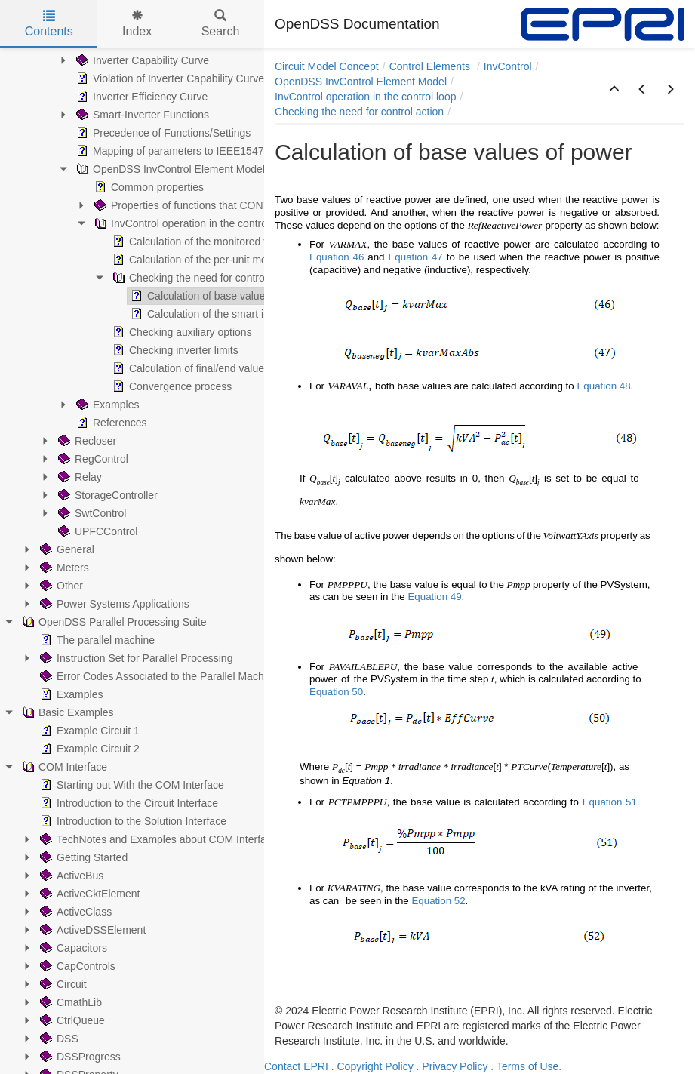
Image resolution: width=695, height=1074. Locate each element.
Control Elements (431, 66)
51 (631, 802)
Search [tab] (220, 24)
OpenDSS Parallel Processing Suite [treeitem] (113, 622)
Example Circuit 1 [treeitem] (88, 731)
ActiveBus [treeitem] (70, 875)
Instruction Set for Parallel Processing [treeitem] (134, 658)
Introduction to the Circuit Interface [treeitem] (127, 803)
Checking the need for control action (359, 112)
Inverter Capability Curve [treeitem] (141, 60)
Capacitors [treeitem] (72, 948)
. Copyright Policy (372, 1066)
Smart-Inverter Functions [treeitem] (141, 115)
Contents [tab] (49, 24)
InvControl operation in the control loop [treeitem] (191, 223)
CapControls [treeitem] (76, 966)
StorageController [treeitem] (106, 495)
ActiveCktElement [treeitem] (88, 894)
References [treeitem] (110, 423)
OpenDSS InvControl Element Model (361, 81)
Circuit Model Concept (327, 66)
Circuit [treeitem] (62, 984)
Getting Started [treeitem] (82, 857)
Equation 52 (438, 900)
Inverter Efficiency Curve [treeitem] (140, 97)
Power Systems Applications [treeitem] (113, 604)
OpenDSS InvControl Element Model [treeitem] (169, 169)
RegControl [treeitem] (91, 459)
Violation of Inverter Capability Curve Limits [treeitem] (183, 78)
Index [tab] (137, 24)
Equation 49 (434, 596)
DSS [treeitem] (57, 1038)
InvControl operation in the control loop (365, 97)
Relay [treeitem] (78, 477)
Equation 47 (415, 257)
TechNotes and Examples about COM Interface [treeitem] (157, 839)
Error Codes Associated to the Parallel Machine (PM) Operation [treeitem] (195, 676)
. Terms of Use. (525, 1066)
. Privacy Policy (452, 1066)
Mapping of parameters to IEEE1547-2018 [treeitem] (182, 151)
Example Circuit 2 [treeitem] (88, 749)
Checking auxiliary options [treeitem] (180, 332)
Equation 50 (336, 691)
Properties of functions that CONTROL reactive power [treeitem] (226, 205)
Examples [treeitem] (106, 404)
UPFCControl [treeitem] (96, 531)
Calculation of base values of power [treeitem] (221, 296)
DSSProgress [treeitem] (79, 1057)
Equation (603, 802)
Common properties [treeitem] (147, 187)
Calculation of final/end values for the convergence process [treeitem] (257, 368)
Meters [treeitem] (63, 568)
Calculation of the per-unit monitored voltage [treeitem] (223, 260)
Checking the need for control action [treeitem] (203, 278)
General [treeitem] (65, 549)
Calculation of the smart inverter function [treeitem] (232, 314)
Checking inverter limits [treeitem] (173, 350)
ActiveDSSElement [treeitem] (91, 930)
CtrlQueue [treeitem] (71, 1020)
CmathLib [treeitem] (69, 1002)
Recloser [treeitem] (85, 441)
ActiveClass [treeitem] (74, 912)
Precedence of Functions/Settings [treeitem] (162, 133)
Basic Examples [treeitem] (66, 712)
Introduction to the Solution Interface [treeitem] (131, 821)
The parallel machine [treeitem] (96, 640)
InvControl (508, 66)
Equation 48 (603, 386)
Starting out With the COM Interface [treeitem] (130, 785)
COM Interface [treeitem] (63, 767)
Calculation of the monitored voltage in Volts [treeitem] (221, 241)
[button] (614, 90)
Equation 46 (336, 257)
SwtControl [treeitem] (90, 513)
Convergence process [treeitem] (170, 386)
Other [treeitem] (60, 586)
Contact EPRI (296, 1066)
